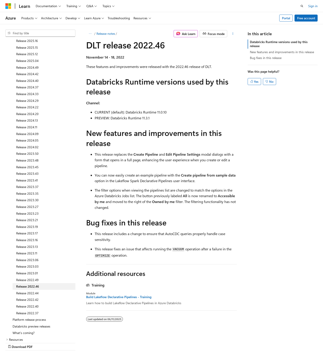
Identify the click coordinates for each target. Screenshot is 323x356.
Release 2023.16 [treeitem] (27, 211)
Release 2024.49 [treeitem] (27, 39)
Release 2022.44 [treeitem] (27, 264)
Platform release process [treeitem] (29, 291)
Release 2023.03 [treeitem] (27, 238)
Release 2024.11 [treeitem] (26, 98)
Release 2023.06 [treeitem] (27, 231)
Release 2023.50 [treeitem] (27, 125)
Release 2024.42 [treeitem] (27, 45)
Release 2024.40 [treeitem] (27, 52)
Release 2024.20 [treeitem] (27, 85)
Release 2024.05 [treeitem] (27, 111)
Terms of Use (254, 342)
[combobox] (40, 33)
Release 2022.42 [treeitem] (27, 271)
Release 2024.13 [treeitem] (27, 92)
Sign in (313, 6)
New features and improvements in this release (282, 52)
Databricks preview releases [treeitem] (31, 297)
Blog (195, 342)
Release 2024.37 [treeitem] (27, 58)
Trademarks (276, 342)
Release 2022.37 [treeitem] (27, 284)
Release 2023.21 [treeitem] (27, 191)
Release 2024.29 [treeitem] (27, 72)
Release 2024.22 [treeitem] (27, 78)
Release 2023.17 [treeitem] (27, 204)
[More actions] (233, 33)
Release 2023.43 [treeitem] (27, 145)
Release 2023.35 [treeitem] (27, 165)
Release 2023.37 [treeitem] (27, 158)
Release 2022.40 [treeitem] (27, 277)
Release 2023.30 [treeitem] (27, 171)
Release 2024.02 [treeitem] (27, 118)
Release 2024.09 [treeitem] (27, 105)
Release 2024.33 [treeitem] (27, 65)
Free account (306, 18)
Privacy (232, 342)
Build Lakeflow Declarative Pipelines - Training (118, 297)
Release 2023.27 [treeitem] (27, 178)
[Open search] (301, 6)
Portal (286, 18)
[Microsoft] (8, 6)
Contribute (214, 342)
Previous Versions (175, 342)
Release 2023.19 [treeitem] (27, 198)
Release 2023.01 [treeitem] (27, 244)
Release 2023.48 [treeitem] (27, 131)
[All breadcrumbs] (90, 33)
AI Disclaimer (148, 342)
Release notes (105, 33)
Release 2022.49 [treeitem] (27, 251)
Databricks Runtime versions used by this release (279, 44)
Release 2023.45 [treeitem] (27, 138)
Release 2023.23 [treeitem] (27, 185)
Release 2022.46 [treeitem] (27, 258)
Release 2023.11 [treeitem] (26, 224)
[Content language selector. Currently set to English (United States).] (25, 341)
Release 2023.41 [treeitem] (27, 151)
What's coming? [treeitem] (24, 304)
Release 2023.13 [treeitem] (27, 218)
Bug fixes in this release (266, 58)
